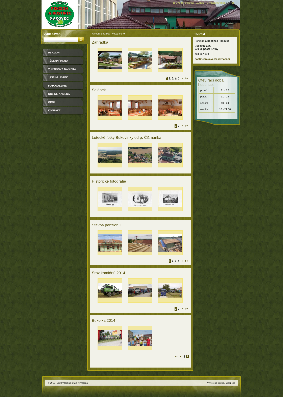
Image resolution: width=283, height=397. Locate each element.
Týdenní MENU (58, 60)
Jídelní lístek (58, 77)
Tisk (201, 2)
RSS (232, 2)
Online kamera (59, 93)
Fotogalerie (57, 85)
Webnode (230, 383)
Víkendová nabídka (62, 69)
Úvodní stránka (101, 33)
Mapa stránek (217, 2)
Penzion (54, 52)
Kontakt (54, 110)
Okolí (52, 102)
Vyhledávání (52, 34)
